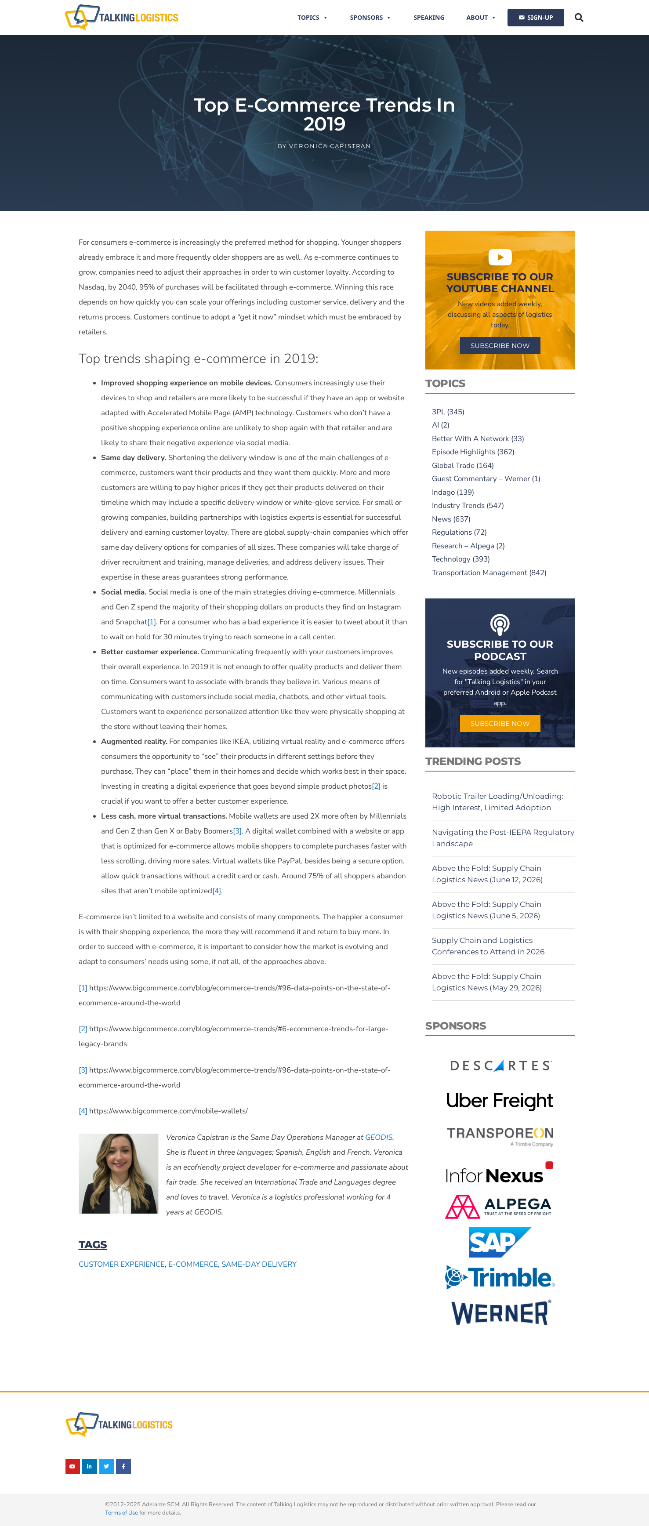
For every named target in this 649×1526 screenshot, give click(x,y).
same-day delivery (259, 1264)
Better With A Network (470, 439)
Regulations (452, 532)
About (482, 17)
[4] (216, 891)
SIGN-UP (540, 17)
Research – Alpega (463, 546)
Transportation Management (479, 573)
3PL (438, 412)
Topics (312, 17)
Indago (443, 492)
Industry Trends (458, 505)
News (441, 519)
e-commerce (193, 1264)
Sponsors (371, 17)
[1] (151, 622)
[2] (376, 786)
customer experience (122, 1264)
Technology (451, 559)
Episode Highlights (463, 452)
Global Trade (453, 465)
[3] (237, 831)
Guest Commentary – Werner (481, 479)
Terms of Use (121, 1513)
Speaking (428, 17)
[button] (579, 17)
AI (435, 425)
